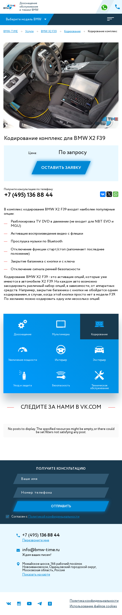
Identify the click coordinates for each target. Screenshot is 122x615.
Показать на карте (36, 574)
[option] (61, 85)
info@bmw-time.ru (41, 550)
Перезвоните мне (35, 540)
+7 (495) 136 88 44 (28, 195)
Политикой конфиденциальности (53, 516)
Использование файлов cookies (93, 606)
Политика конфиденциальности (94, 601)
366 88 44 (104, 7)
